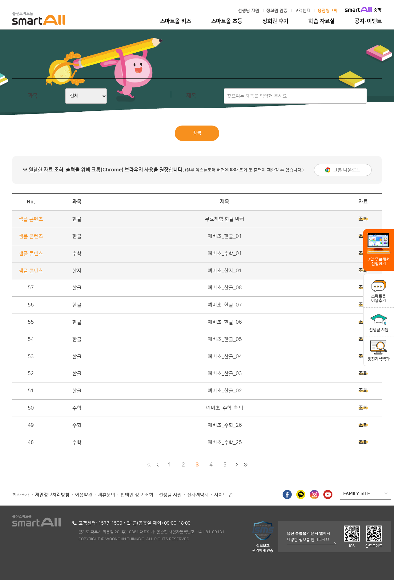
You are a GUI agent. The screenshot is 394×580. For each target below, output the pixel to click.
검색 (197, 133)
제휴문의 (106, 495)
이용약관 (83, 495)
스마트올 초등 (226, 21)
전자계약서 (198, 495)
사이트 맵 (223, 495)
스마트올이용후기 (378, 298)
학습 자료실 (321, 21)
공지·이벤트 (368, 21)
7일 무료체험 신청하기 (379, 261)
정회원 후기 (275, 21)
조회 (363, 219)
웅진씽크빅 (328, 10)
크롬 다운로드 (346, 170)
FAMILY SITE (356, 493)
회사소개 (21, 495)
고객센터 (303, 10)
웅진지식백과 (379, 359)
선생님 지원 (248, 10)
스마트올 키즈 (175, 21)
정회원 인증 (276, 10)
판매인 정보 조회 (137, 495)
